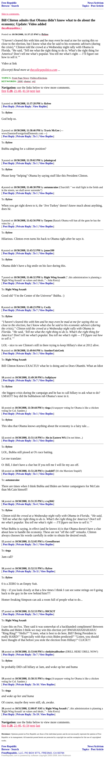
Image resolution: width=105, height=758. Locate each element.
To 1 (35, 136)
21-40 (17, 90)
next (32, 90)
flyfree (47, 103)
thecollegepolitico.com (43, 69)
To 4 (35, 504)
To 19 (36, 714)
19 (2, 678)
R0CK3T (50, 611)
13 (2, 471)
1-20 (9, 90)
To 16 (36, 684)
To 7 (35, 310)
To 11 (36, 571)
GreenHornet (52, 541)
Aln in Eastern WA (55, 437)
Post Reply (9, 106)
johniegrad (50, 160)
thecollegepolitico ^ (11, 28)
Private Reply (23, 106)
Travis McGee (51, 130)
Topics (85, 5)
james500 (49, 250)
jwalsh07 (50, 471)
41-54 (25, 90)
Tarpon (48, 220)
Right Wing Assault (54, 277)
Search (15, 5)
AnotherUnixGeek (54, 350)
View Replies (40, 106)
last (38, 90)
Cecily (47, 307)
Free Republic (9, 2)
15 (2, 541)
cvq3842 (49, 501)
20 (2, 708)
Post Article (97, 5)
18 (2, 651)
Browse (5, 5)
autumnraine (51, 187)
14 (2, 501)
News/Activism (96, 2)
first (3, 90)
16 (2, 568)
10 (2, 377)
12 (2, 437)
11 (2, 407)
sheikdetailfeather (55, 651)
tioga (48, 407)
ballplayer (50, 377)
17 (2, 611)
